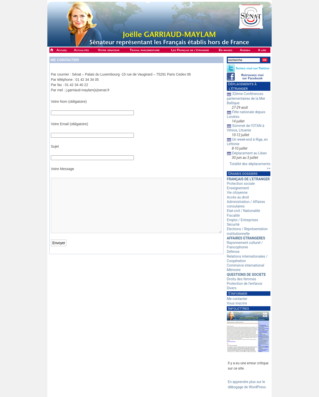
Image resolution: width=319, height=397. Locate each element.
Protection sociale (241, 184)
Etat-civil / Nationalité (243, 211)
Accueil (62, 50)
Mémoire (233, 270)
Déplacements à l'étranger (242, 86)
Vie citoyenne (237, 193)
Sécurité (233, 224)
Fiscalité (233, 215)
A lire (262, 50)
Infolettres (238, 308)
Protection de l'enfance (244, 284)
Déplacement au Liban (249, 153)
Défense (233, 252)
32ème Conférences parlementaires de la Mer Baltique (246, 98)
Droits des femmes (241, 279)
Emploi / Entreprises (242, 220)
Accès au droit (238, 197)
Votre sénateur (108, 50)
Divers (232, 288)
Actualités (81, 50)
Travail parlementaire (145, 50)
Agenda (245, 50)
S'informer (237, 293)
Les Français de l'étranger (190, 50)
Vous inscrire (237, 303)
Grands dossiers (242, 173)
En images (225, 50)
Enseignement (238, 188)
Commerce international (245, 265)
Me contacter (65, 60)
